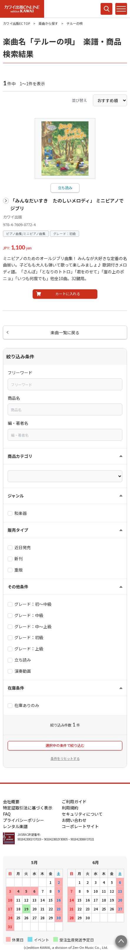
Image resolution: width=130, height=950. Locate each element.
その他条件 (18, 587)
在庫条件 (16, 688)
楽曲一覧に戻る (65, 332)
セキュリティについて (82, 814)
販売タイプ (18, 530)
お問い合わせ (74, 820)
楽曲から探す (48, 23)
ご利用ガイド (74, 801)
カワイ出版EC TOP (16, 23)
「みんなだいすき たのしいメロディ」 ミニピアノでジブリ (67, 204)
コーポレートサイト (80, 826)
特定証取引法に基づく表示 (27, 808)
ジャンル (16, 496)
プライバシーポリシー (23, 820)
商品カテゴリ (20, 456)
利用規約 (70, 808)
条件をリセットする (65, 758)
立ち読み (65, 187)
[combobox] (65, 384)
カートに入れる (67, 293)
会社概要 (11, 801)
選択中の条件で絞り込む (65, 745)
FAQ (7, 814)
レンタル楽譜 (15, 826)
